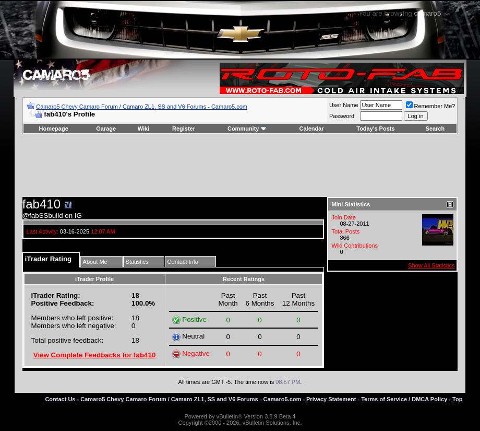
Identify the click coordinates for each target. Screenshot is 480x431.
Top (457, 399)
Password (341, 116)
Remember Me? (430, 106)
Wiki (144, 128)
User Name (343, 105)
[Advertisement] (240, 165)
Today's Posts (375, 128)
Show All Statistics (431, 265)
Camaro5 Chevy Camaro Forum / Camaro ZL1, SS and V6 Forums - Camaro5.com (141, 106)
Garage (106, 128)
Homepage (53, 128)
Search (435, 128)
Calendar (311, 128)
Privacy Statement (331, 399)
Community (247, 128)
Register (183, 128)
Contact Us (60, 399)
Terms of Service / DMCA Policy (404, 399)
